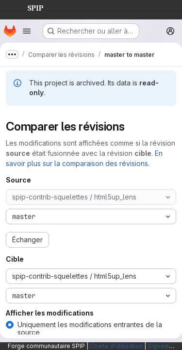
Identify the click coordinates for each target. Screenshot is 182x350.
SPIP (27, 7)
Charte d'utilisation (116, 346)
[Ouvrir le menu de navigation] (26, 31)
